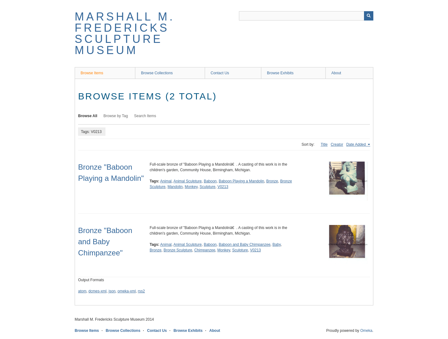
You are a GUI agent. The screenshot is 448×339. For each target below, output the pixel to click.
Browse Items (92, 73)
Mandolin (175, 187)
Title (324, 144)
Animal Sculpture (188, 181)
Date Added (356, 144)
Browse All (87, 116)
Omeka (366, 330)
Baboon (210, 181)
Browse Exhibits (280, 73)
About (336, 73)
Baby (277, 244)
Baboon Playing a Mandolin (241, 181)
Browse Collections (157, 73)
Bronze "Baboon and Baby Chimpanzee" (105, 241)
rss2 (141, 291)
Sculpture (208, 187)
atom (82, 291)
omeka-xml (127, 291)
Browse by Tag (116, 116)
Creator (337, 144)
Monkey (191, 187)
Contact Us (220, 73)
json (112, 291)
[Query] (306, 16)
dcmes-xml (97, 291)
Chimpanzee (204, 250)
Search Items (145, 116)
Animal (166, 181)
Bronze (272, 181)
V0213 (222, 187)
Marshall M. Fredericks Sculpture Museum (125, 33)
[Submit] (368, 16)
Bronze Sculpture (178, 250)
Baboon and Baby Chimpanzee (244, 244)
